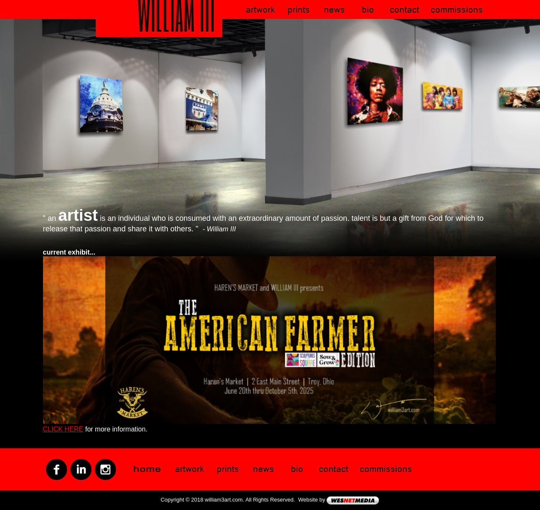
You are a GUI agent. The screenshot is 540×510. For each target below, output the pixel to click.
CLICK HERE (63, 429)
